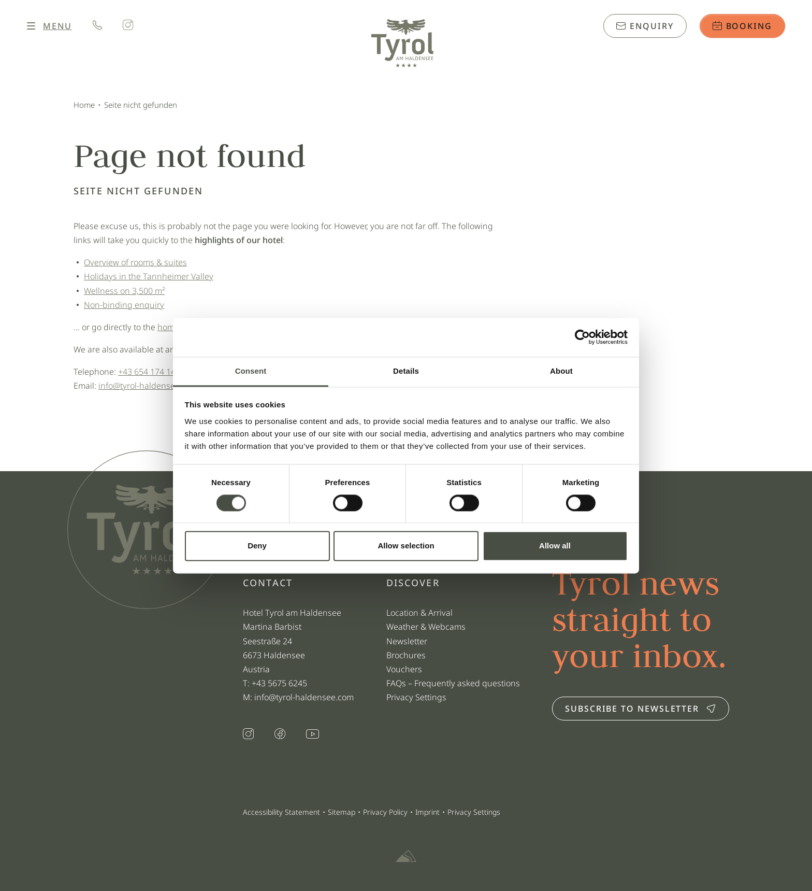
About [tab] (561, 370)
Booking (742, 26)
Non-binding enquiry (124, 304)
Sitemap (341, 812)
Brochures (406, 655)
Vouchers (404, 669)
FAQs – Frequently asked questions (453, 683)
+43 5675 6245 (280, 683)
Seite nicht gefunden (140, 105)
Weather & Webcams (426, 626)
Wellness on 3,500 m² (124, 290)
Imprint (427, 812)
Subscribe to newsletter (640, 708)
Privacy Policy (385, 812)
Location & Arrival (419, 612)
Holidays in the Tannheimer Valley (148, 276)
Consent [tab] (251, 370)
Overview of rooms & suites (135, 262)
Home (84, 105)
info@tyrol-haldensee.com (148, 385)
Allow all (555, 546)
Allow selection (406, 546)
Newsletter (406, 641)
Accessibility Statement (281, 812)
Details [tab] (406, 370)
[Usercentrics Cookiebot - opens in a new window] (582, 337)
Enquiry (644, 26)
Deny (257, 546)
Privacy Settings (416, 697)
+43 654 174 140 (149, 371)
